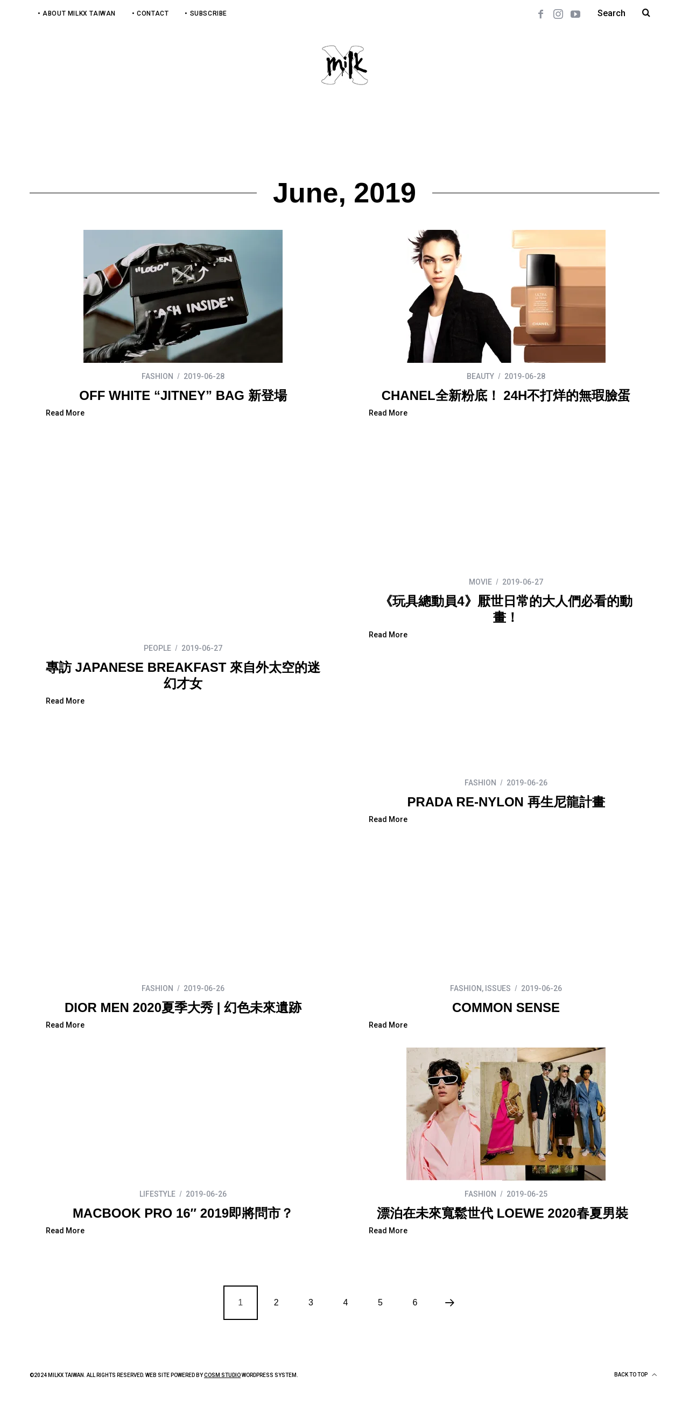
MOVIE (480, 582)
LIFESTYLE (480, 1009)
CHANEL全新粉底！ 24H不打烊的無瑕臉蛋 (506, 395)
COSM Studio (222, 1396)
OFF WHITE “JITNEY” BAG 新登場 (182, 395)
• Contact (150, 13)
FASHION (157, 376)
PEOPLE (157, 582)
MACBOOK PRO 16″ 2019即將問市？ (506, 1028)
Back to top (635, 1395)
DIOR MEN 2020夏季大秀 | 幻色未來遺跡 (506, 823)
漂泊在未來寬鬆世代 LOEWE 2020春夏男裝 (183, 1234)
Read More (65, 413)
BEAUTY (480, 376)
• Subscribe (206, 13)
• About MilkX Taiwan (77, 13)
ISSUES (175, 1009)
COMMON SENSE (183, 1028)
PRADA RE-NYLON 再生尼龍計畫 (183, 802)
